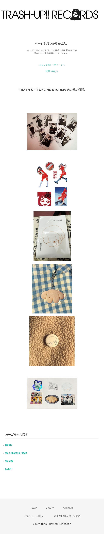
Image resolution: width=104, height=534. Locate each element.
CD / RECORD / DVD (16, 453)
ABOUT (50, 508)
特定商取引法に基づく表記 (67, 516)
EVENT (9, 469)
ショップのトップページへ (52, 65)
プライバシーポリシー (34, 516)
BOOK (8, 445)
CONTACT (68, 508)
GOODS (9, 461)
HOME (34, 508)
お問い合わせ (52, 71)
